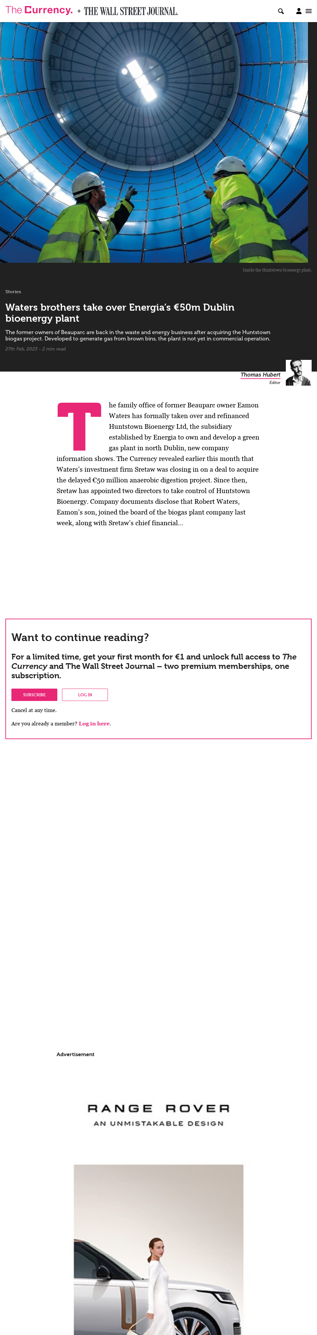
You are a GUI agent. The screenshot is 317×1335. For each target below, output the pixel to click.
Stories (13, 291)
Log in (85, 694)
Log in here (94, 723)
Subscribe (34, 694)
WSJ (90, 9)
